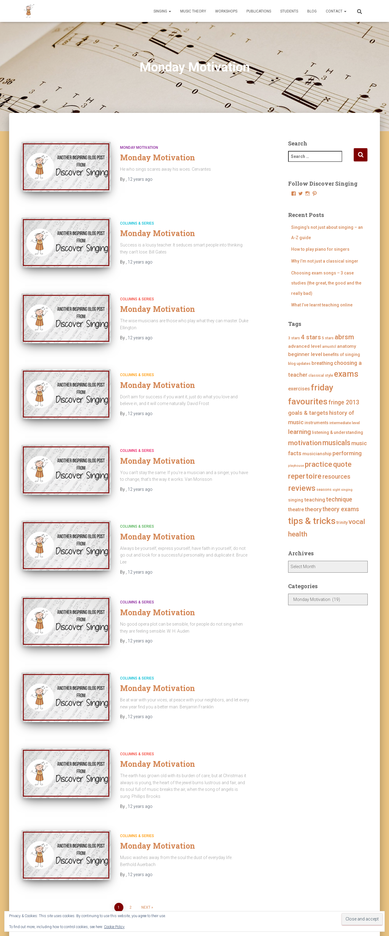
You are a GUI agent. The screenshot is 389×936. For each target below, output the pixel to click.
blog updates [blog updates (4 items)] (299, 363)
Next (145, 861)
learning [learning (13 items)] (299, 431)
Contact (336, 11)
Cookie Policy (114, 927)
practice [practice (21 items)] (318, 464)
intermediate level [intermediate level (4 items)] (344, 423)
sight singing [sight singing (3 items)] (342, 490)
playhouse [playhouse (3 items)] (296, 466)
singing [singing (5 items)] (295, 500)
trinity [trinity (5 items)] (342, 522)
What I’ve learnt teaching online (322, 304)
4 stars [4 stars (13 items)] (311, 337)
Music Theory (193, 11)
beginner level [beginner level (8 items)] (305, 354)
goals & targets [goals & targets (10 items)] (308, 412)
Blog (312, 11)
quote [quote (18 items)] (342, 464)
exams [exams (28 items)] (346, 374)
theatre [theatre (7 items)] (296, 509)
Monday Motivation (139, 147)
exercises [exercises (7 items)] (299, 389)
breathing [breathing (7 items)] (322, 363)
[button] (169, 11)
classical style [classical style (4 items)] (320, 375)
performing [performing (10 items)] (347, 453)
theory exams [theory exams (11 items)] (340, 509)
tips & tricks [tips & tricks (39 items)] (312, 521)
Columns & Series (137, 217)
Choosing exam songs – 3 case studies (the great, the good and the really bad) (326, 283)
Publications (258, 11)
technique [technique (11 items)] (339, 499)
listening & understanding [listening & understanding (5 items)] (337, 432)
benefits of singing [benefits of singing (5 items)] (341, 354)
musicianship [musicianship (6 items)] (317, 453)
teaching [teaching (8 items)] (314, 500)
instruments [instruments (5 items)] (317, 422)
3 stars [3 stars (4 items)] (294, 338)
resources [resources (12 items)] (336, 476)
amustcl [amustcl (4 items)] (329, 346)
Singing (162, 11)
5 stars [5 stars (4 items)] (328, 338)
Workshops (226, 11)
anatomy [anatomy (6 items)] (346, 346)
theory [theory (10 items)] (313, 509)
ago (140, 179)
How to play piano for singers (320, 249)
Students (289, 11)
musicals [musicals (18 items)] (336, 442)
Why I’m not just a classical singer (324, 261)
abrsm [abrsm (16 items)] (344, 337)
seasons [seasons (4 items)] (324, 489)
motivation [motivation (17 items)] (305, 443)
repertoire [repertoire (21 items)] (305, 476)
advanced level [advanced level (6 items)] (304, 346)
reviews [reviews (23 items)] (301, 488)
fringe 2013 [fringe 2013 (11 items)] (344, 402)
